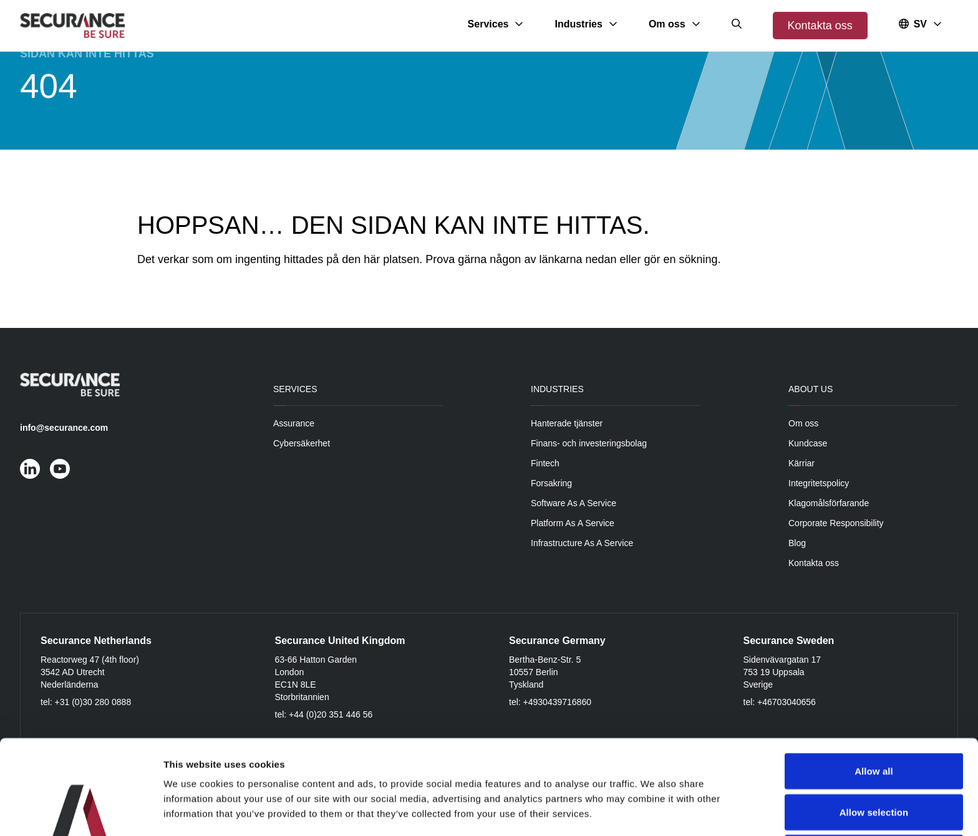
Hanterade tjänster (567, 423)
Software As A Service (573, 503)
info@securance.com (64, 428)
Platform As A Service (572, 523)
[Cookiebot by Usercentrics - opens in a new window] (80, 811)
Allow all (874, 682)
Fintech (545, 463)
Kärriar (801, 463)
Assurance (293, 423)
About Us (810, 389)
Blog (797, 543)
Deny (873, 764)
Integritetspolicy (818, 483)
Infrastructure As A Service (582, 543)
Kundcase (807, 443)
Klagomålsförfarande (828, 503)
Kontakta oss (820, 25)
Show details (655, 811)
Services (295, 389)
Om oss (803, 423)
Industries (557, 389)
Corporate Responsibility (836, 523)
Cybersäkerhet (301, 443)
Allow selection (874, 723)
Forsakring (551, 483)
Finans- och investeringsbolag (589, 443)
